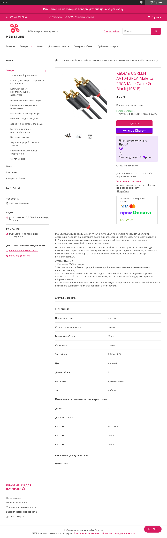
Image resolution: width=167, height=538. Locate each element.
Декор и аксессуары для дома (26, 123)
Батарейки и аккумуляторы (25, 113)
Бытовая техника (19, 137)
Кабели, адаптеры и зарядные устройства (27, 82)
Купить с (134, 130)
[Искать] (156, 31)
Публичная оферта (108, 46)
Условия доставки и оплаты (21, 507)
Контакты (11, 172)
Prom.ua (99, 530)
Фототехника (17, 158)
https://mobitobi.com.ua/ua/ (23, 250)
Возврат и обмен (83, 46)
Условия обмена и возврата (21, 511)
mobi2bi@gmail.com (19, 255)
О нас (40, 46)
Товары (24, 46)
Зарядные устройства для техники (24, 144)
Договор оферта (15, 516)
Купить (134, 123)
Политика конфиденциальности (118, 533)
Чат (152, 529)
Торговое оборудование (23, 75)
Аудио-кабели (72, 60)
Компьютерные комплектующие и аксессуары (20, 91)
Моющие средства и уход (24, 118)
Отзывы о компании (17, 502)
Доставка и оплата (58, 46)
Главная (10, 46)
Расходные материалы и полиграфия (23, 107)
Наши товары (13, 497)
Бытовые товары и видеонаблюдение (20, 130)
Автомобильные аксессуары (25, 100)
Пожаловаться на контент (87, 533)
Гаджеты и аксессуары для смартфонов (24, 152)
